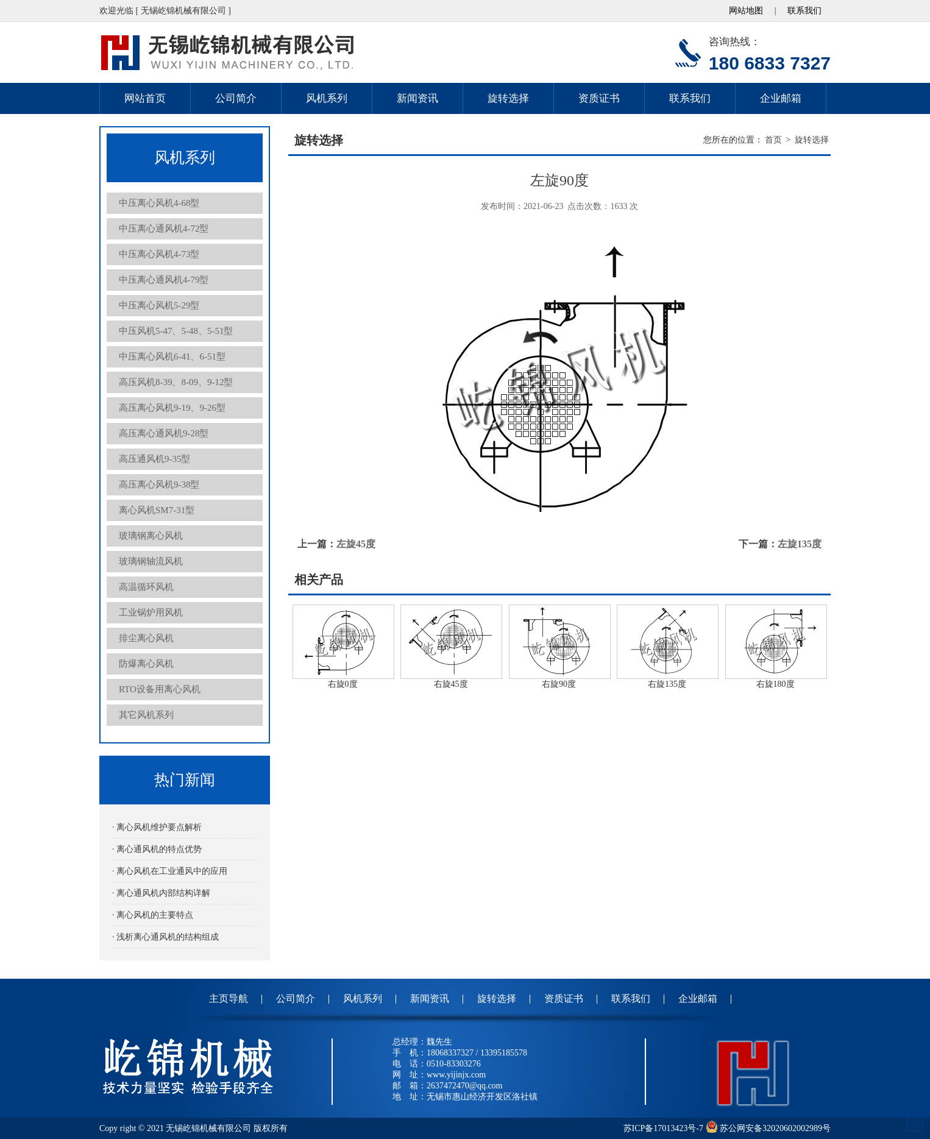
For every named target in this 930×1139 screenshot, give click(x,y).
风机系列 (326, 98)
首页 (773, 139)
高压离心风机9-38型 (159, 484)
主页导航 (228, 998)
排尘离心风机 (146, 638)
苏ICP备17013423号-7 (663, 1128)
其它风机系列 (146, 715)
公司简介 (236, 98)
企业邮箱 (780, 98)
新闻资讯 (417, 98)
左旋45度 (355, 544)
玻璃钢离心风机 (151, 536)
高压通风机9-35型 (155, 459)
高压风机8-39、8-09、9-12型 (176, 382)
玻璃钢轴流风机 (151, 561)
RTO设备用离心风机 (160, 689)
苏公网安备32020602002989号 (768, 1128)
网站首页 (145, 98)
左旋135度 (800, 544)
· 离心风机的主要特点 (152, 915)
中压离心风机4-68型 (159, 203)
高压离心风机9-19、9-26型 (172, 408)
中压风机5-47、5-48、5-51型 (176, 331)
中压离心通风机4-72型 (164, 228)
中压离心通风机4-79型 (164, 280)
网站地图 (746, 10)
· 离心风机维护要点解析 (157, 827)
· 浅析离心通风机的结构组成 (165, 937)
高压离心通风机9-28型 (164, 433)
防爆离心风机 (146, 664)
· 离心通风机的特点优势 (157, 849)
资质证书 (599, 98)
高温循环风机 (146, 587)
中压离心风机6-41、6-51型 (172, 356)
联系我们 (804, 10)
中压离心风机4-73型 (159, 254)
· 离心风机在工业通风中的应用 (169, 871)
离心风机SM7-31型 (156, 510)
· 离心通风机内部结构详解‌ (161, 893)
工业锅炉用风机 (151, 612)
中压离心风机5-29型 (159, 305)
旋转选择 (508, 98)
